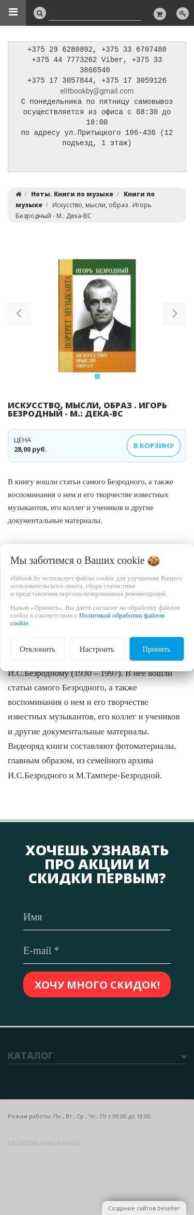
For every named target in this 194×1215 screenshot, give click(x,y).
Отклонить (37, 648)
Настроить (97, 648)
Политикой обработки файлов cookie (87, 618)
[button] (19, 320)
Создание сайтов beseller (144, 1208)
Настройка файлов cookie (44, 1142)
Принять (156, 648)
